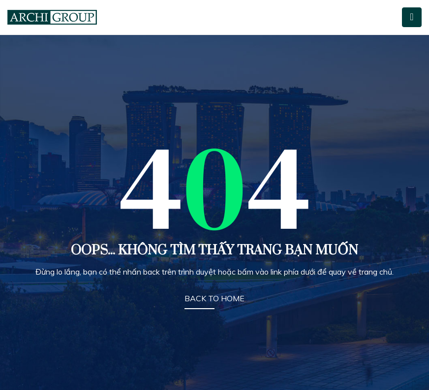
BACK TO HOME (214, 298)
